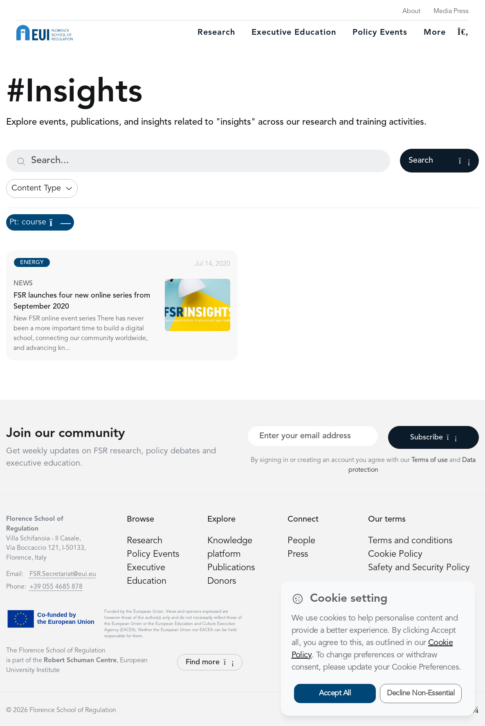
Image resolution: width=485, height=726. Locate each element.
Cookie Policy (395, 554)
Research (216, 33)
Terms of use (430, 460)
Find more (210, 662)
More (435, 33)
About (411, 11)
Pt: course (40, 222)
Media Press (451, 11)
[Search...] (198, 161)
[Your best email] (312, 436)
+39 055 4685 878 (56, 587)
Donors (221, 581)
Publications (231, 567)
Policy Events (380, 33)
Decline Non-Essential (420, 693)
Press (297, 554)
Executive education (293, 33)
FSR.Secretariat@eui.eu (62, 574)
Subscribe (433, 437)
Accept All (334, 693)
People (301, 540)
